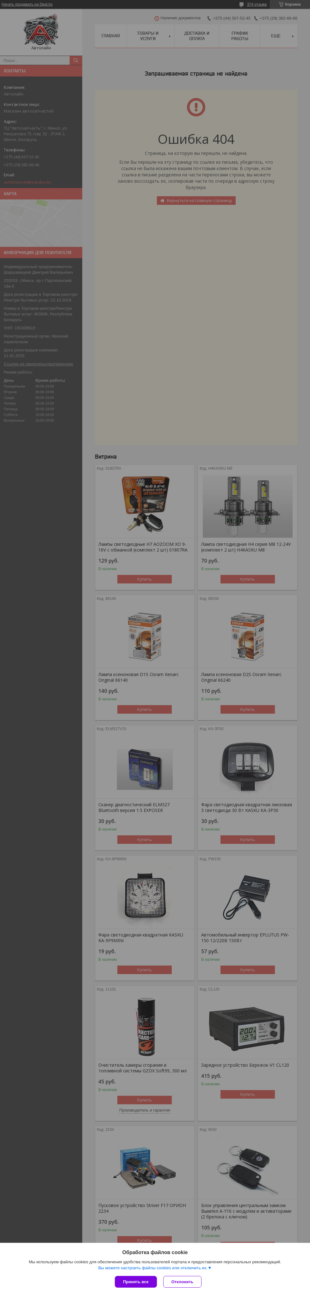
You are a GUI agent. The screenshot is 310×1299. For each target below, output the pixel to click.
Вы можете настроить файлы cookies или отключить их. (153, 1267)
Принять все (136, 1281)
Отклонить (182, 1281)
